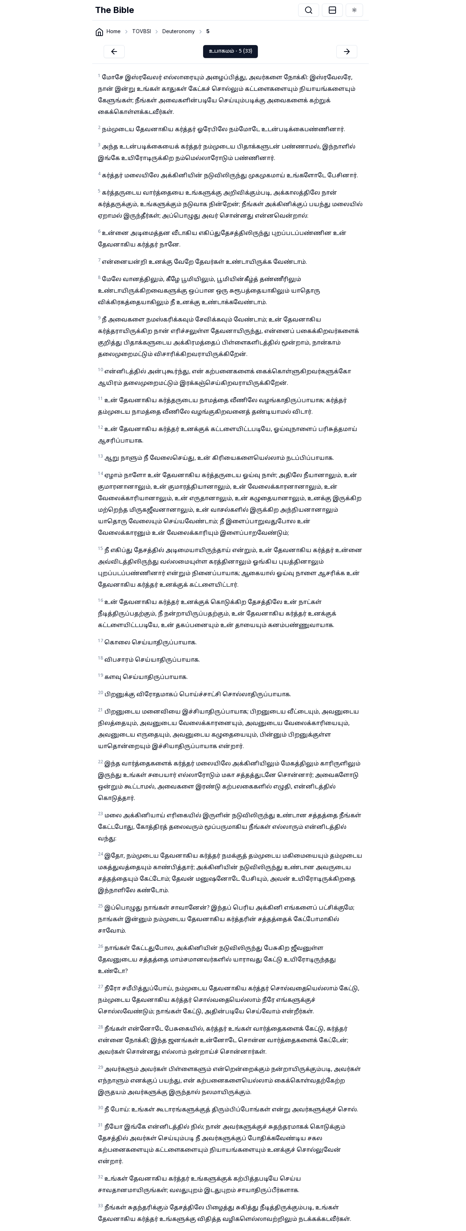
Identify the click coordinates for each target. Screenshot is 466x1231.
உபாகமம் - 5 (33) (230, 51)
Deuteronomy (178, 31)
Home (114, 31)
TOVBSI (141, 31)
